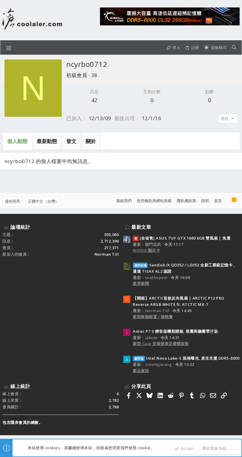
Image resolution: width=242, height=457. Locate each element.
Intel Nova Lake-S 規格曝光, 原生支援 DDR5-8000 (186, 358)
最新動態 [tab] (47, 141)
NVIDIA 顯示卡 (146, 250)
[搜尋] (234, 47)
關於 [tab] (91, 141)
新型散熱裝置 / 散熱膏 (153, 316)
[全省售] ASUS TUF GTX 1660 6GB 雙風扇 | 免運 (181, 238)
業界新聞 (141, 283)
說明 (205, 200)
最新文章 (141, 227)
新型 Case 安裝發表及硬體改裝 (161, 343)
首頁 (218, 200)
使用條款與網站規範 (154, 200)
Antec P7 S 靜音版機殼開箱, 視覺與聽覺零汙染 (175, 331)
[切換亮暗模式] (215, 47)
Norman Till (107, 254)
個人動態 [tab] (17, 141)
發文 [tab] (71, 141)
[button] (9, 47)
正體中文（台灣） (43, 201)
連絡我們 (124, 200)
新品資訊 (141, 370)
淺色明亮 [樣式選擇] (12, 201)
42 (94, 100)
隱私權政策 (186, 200)
